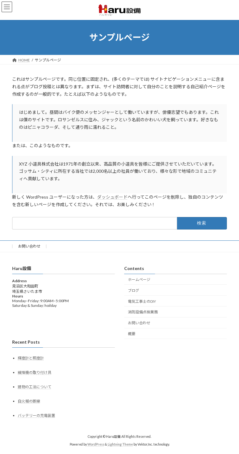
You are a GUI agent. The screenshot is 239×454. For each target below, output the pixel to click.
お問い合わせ (29, 246)
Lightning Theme (120, 444)
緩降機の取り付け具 (34, 372)
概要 (131, 333)
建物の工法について (34, 386)
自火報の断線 (29, 401)
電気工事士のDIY (142, 301)
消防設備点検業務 (143, 312)
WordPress (95, 444)
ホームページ (139, 279)
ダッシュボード (112, 197)
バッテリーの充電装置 (36, 415)
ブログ (133, 290)
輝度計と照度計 (31, 358)
